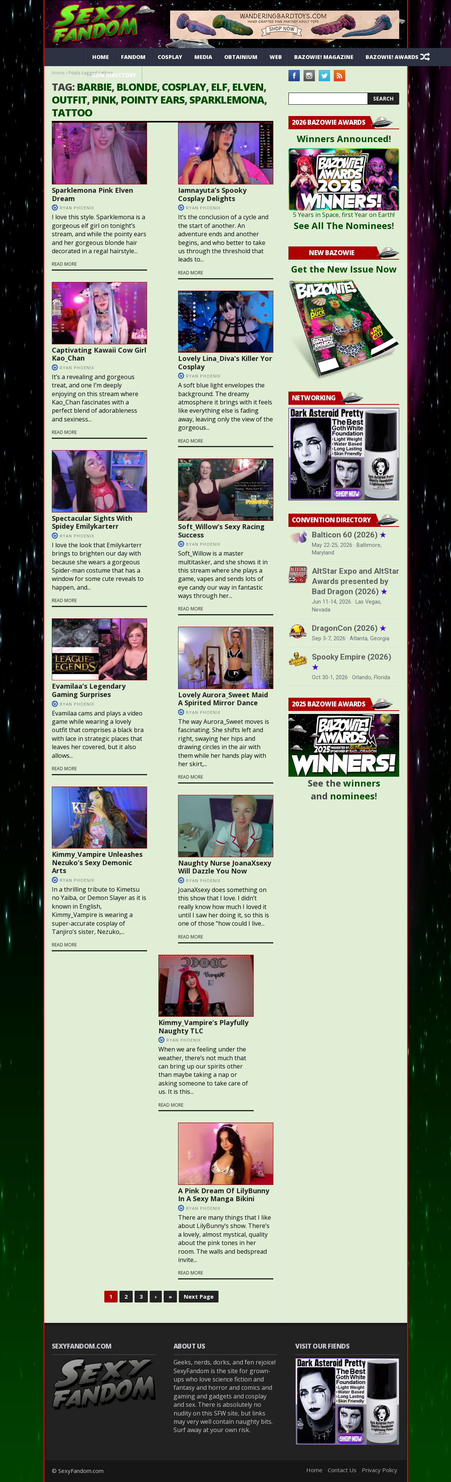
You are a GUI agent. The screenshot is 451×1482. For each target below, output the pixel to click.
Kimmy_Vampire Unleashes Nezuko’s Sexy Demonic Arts (97, 862)
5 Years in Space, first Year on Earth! (344, 215)
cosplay (184, 87)
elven (247, 87)
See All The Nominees (343, 225)
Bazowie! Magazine (323, 56)
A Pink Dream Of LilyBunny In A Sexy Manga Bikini (223, 1194)
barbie (94, 87)
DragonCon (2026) (349, 628)
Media (203, 56)
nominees (352, 796)
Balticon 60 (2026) (349, 534)
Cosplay (170, 56)
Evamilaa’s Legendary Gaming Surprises (89, 690)
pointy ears (152, 100)
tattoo (72, 112)
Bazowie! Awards (392, 56)
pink (104, 100)
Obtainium (240, 56)
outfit (69, 100)
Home (100, 56)
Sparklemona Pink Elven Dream (92, 194)
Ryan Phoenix (77, 208)
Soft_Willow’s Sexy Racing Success (221, 530)
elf (219, 87)
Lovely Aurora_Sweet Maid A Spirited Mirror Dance (223, 699)
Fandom (133, 56)
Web (276, 56)
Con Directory (114, 75)
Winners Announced (343, 138)
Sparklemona (226, 100)
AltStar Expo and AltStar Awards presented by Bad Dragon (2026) (355, 581)
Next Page (199, 1296)
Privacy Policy (379, 1470)
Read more (64, 264)
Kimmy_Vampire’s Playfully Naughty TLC (203, 1026)
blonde (136, 87)
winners (361, 783)
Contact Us (342, 1470)
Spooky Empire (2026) (351, 662)
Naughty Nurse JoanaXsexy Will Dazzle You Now (224, 867)
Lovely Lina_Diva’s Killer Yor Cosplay (225, 362)
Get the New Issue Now (344, 269)
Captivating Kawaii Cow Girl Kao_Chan (99, 354)
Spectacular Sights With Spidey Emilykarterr (92, 522)
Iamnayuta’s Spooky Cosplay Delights (212, 194)
